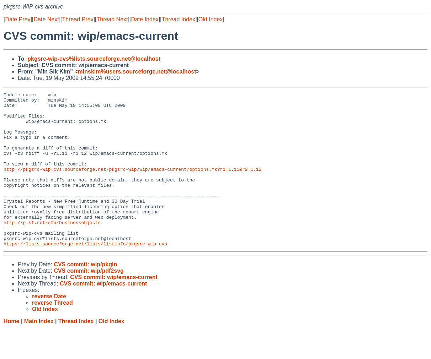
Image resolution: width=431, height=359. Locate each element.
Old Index (210, 19)
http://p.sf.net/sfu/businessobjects (52, 249)
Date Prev (17, 19)
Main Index (39, 352)
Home (11, 352)
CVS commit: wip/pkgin (85, 295)
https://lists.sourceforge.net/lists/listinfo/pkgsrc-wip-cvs (85, 274)
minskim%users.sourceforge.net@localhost (137, 72)
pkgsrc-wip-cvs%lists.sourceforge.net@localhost (93, 59)
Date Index (144, 19)
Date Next (46, 19)
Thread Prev (78, 19)
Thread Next (112, 19)
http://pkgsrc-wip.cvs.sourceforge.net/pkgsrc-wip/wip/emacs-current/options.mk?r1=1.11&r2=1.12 (132, 185)
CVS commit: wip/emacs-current (113, 308)
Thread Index (178, 19)
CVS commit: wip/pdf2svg (88, 302)
